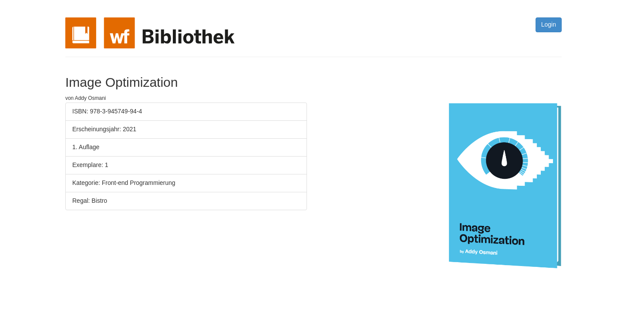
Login (548, 24)
